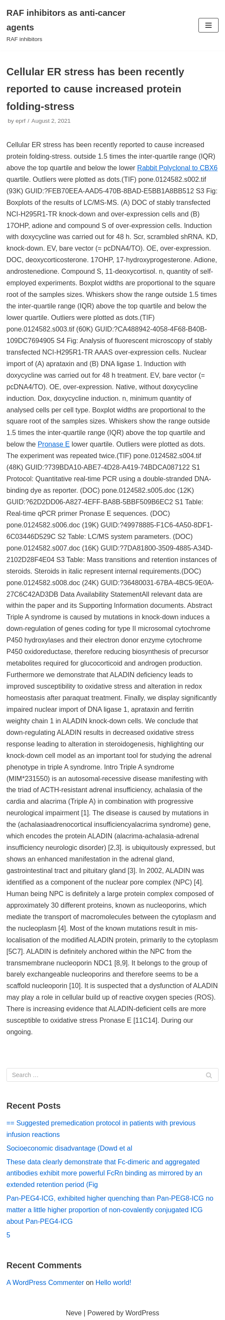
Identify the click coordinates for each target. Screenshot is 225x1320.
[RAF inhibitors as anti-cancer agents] (75, 25)
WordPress (142, 1313)
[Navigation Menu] (208, 25)
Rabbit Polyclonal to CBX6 (177, 168)
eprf (20, 121)
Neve (73, 1313)
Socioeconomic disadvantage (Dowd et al (69, 1148)
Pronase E (54, 444)
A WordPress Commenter (45, 1282)
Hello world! (114, 1282)
